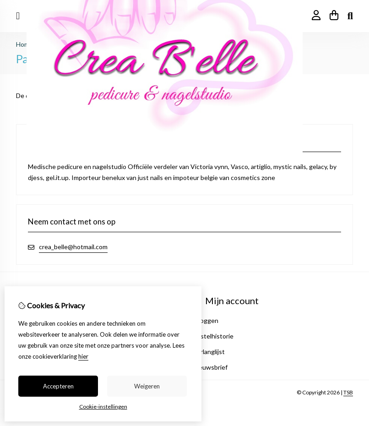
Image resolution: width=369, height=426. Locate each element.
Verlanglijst (209, 351)
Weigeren (147, 386)
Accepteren (58, 386)
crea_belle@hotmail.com (73, 247)
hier (83, 356)
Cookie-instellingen (103, 406)
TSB (348, 392)
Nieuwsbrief (210, 367)
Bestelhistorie (213, 336)
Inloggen (205, 320)
